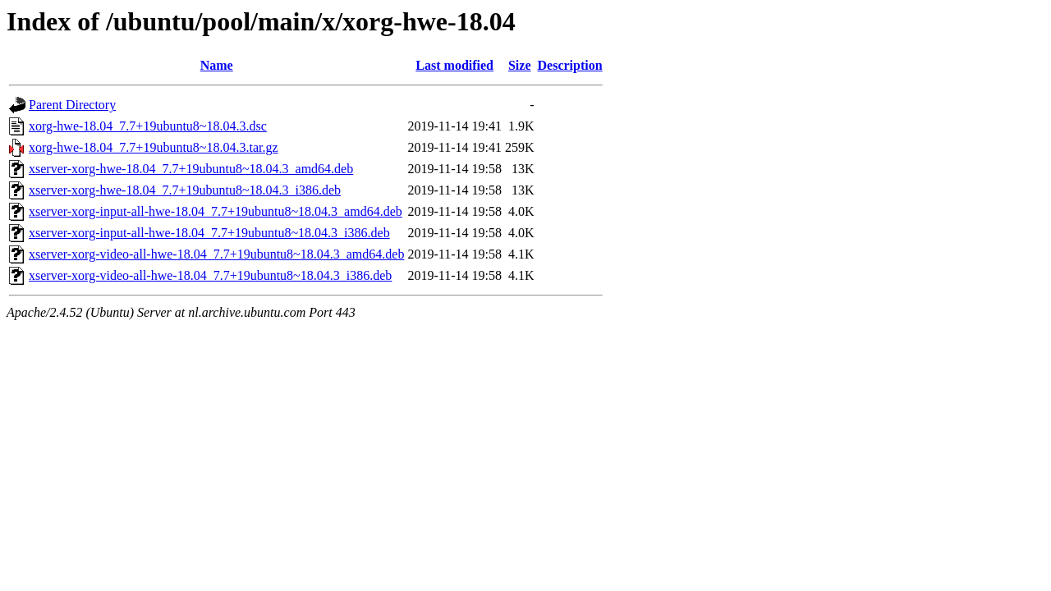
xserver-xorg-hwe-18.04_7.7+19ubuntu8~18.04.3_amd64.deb (191, 169)
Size (519, 65)
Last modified (454, 65)
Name (216, 65)
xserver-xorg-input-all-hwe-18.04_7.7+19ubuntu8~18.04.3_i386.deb (209, 233)
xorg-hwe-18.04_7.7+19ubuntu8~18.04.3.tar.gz (153, 147)
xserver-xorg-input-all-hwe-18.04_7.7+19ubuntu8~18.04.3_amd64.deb (215, 211)
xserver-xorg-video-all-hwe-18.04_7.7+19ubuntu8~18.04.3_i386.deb (210, 275)
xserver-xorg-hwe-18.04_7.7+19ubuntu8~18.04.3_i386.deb (185, 190)
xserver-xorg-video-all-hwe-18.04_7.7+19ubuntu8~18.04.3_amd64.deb (216, 254)
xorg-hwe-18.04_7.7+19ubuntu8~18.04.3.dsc (148, 126)
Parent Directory (72, 105)
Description (570, 65)
